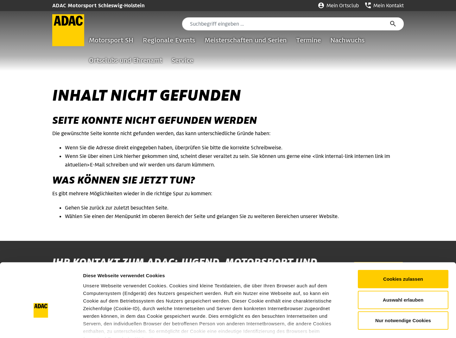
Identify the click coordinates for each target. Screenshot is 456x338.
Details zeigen (337, 325)
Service (182, 60)
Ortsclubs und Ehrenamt (125, 60)
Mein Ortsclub (338, 5)
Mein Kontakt (384, 5)
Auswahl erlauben (403, 262)
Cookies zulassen (403, 241)
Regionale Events (169, 40)
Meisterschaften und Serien (246, 40)
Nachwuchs (347, 40)
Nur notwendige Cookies (403, 282)
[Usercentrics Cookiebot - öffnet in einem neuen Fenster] (41, 325)
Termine (308, 40)
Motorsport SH (111, 40)
